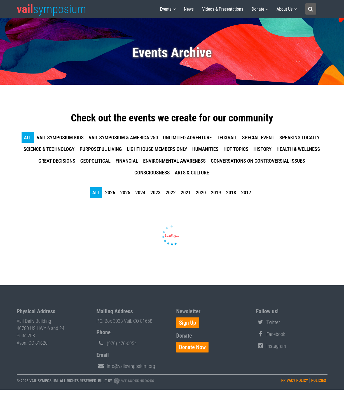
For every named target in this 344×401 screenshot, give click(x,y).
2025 (125, 192)
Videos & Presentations (222, 9)
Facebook (271, 333)
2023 (155, 192)
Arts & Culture (192, 173)
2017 (246, 192)
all (28, 137)
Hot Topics (236, 149)
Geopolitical (95, 161)
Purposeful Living (100, 149)
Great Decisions (56, 161)
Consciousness (152, 173)
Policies (318, 380)
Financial (127, 161)
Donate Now (192, 347)
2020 (201, 192)
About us (285, 9)
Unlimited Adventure (187, 137)
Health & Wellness (298, 149)
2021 (186, 192)
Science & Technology (49, 149)
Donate (258, 9)
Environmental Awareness (174, 161)
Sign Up (187, 322)
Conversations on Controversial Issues (258, 161)
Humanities (205, 149)
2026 (110, 192)
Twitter (268, 321)
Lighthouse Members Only (157, 149)
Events (166, 9)
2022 (170, 192)
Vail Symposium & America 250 (123, 137)
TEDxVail (227, 137)
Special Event (258, 137)
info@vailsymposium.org (126, 365)
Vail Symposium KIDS (60, 137)
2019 (216, 192)
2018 (231, 192)
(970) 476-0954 (117, 342)
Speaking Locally (299, 137)
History (263, 149)
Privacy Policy (294, 380)
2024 (140, 192)
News (189, 9)
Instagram (271, 345)
